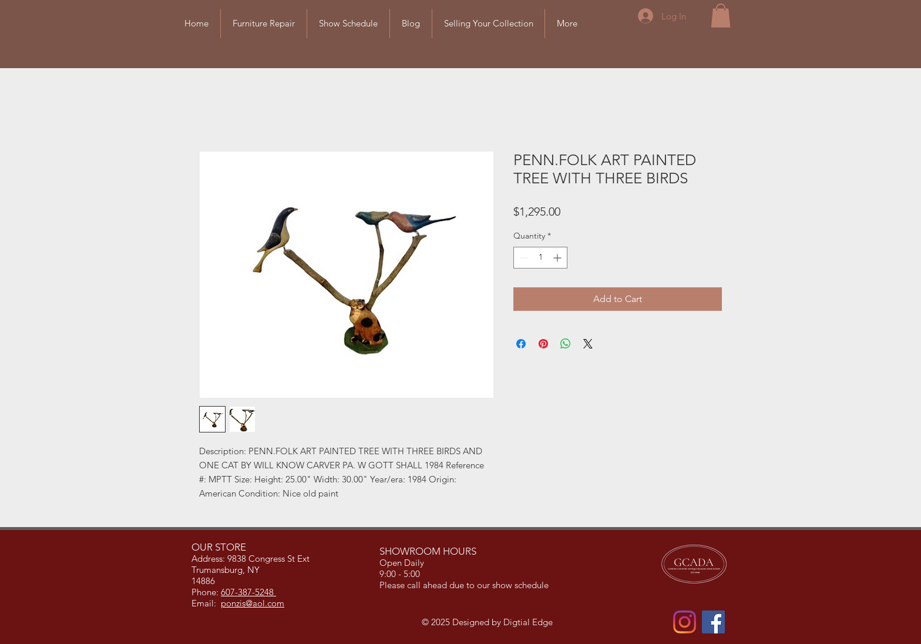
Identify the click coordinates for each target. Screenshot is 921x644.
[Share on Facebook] (521, 344)
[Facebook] (713, 622)
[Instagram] (684, 622)
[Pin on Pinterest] (543, 344)
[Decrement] (522, 257)
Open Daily (402, 562)
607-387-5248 (248, 592)
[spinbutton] (540, 257)
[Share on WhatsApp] (566, 344)
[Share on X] (588, 344)
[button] (721, 16)
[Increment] (558, 257)
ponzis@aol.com (252, 603)
